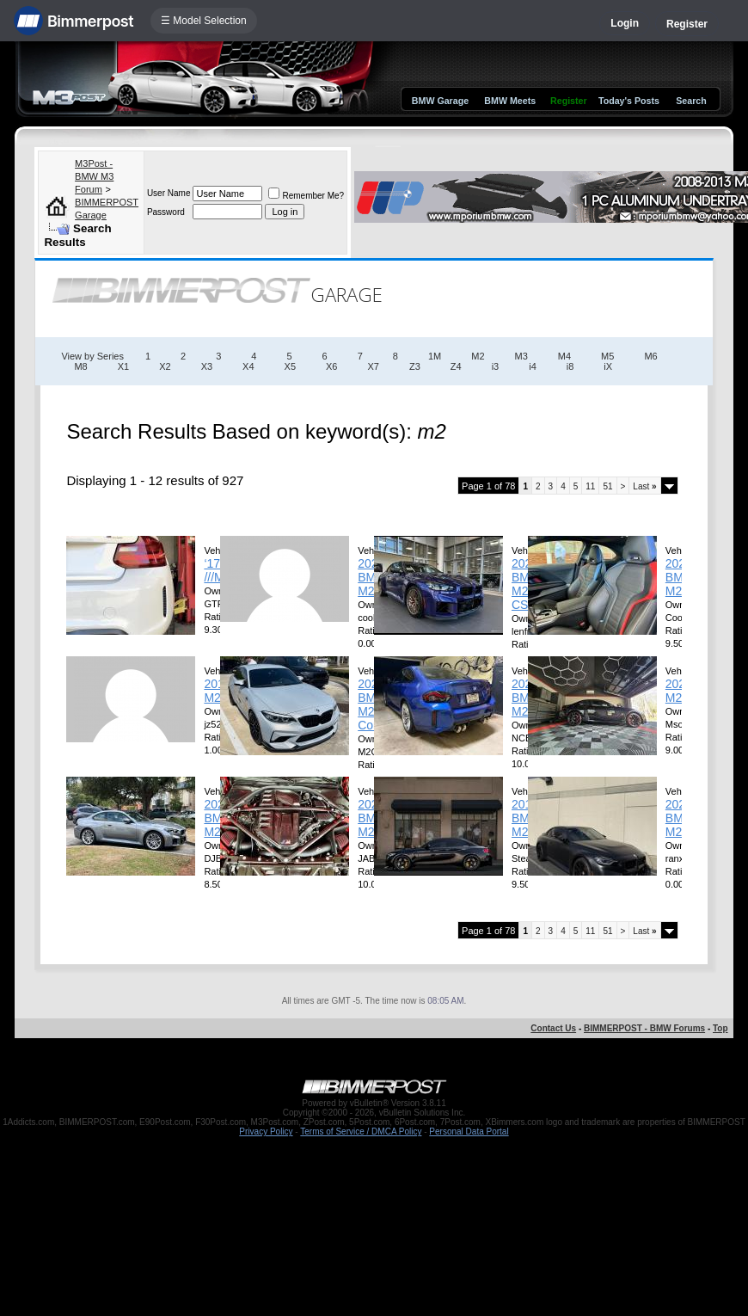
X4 (248, 366)
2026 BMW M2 (372, 577)
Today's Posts (628, 100)
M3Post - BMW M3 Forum (94, 176)
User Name (169, 193)
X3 (206, 366)
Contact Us (553, 1028)
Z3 (414, 366)
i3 (496, 366)
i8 (570, 366)
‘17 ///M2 (217, 570)
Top (720, 1028)
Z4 (456, 366)
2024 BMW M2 (680, 818)
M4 (564, 356)
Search (691, 100)
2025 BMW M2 (680, 577)
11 (590, 486)
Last (644, 486)
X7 (373, 366)
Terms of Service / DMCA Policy (360, 1131)
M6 (650, 356)
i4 (532, 366)
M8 (80, 366)
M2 (477, 356)
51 (607, 486)
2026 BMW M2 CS (526, 584)
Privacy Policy (265, 1131)
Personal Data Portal (468, 1131)
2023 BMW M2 (372, 818)
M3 (521, 356)
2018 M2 (217, 690)
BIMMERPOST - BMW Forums (644, 1028)
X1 (123, 366)
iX (608, 366)
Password (166, 212)
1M (434, 356)
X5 (290, 366)
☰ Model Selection (204, 21)
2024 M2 (678, 690)
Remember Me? (306, 195)
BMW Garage (440, 100)
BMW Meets (510, 100)
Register (687, 24)
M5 (607, 356)
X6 (331, 366)
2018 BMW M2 (526, 818)
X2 (164, 366)
